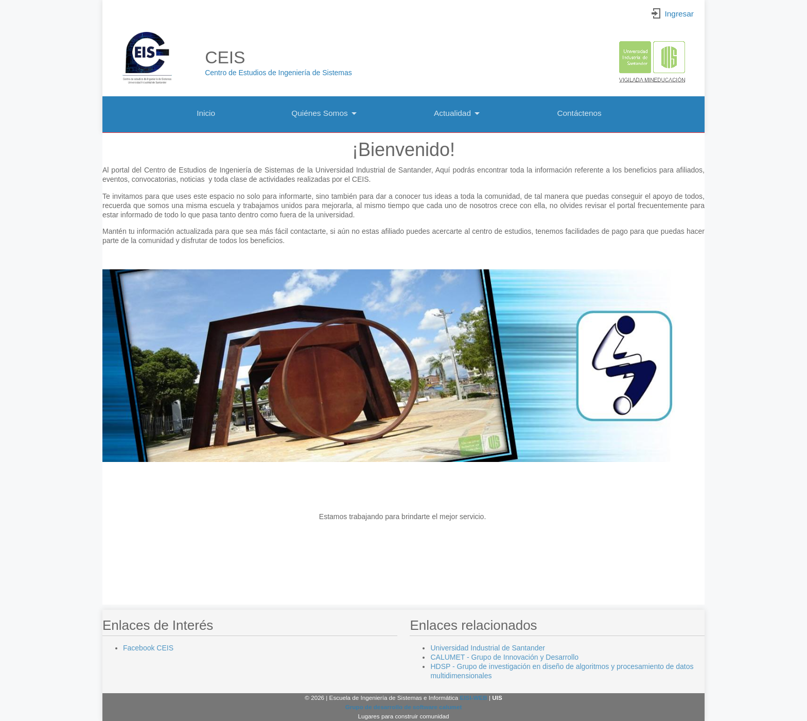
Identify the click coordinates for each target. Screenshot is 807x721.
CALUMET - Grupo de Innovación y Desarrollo (504, 657)
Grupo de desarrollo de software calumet (403, 706)
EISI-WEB (473, 697)
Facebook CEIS (148, 648)
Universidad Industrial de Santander (487, 648)
